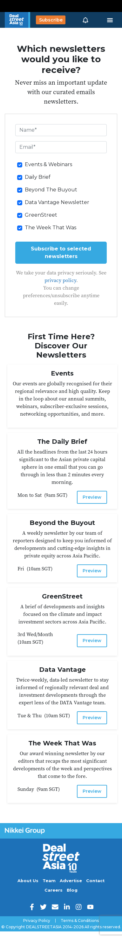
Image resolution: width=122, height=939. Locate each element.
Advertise (71, 880)
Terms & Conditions (80, 921)
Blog (72, 890)
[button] (85, 20)
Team (49, 880)
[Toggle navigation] (110, 20)
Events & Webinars (48, 164)
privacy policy (60, 280)
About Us (27, 880)
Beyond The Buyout (51, 190)
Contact (95, 880)
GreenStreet (41, 215)
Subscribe (51, 20)
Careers (53, 890)
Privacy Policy (36, 921)
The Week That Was (50, 228)
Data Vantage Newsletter (57, 202)
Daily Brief (38, 177)
